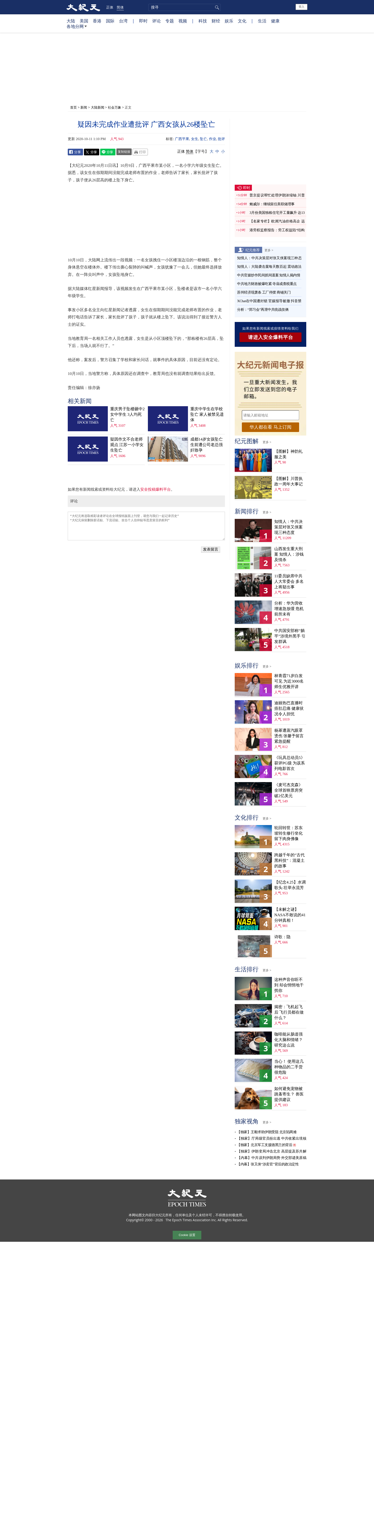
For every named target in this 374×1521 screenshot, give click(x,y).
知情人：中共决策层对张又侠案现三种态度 (288, 527)
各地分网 (77, 28)
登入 (301, 6)
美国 (84, 21)
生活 (262, 21)
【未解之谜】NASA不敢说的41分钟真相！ (290, 915)
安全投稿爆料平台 (155, 489)
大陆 (71, 21)
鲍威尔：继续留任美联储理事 (272, 204)
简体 (120, 7)
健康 (275, 21)
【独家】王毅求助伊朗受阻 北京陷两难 (266, 1132)
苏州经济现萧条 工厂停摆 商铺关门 (264, 292)
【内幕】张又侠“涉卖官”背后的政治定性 (268, 1164)
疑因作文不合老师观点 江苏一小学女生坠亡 (127, 445)
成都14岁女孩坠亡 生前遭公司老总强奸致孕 (206, 445)
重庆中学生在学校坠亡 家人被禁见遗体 (207, 414)
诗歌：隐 (282, 937)
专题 (169, 21)
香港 (97, 21)
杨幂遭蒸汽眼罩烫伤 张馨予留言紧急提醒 (289, 736)
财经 (216, 21)
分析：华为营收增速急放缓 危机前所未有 (289, 608)
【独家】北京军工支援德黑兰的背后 (264, 1145)
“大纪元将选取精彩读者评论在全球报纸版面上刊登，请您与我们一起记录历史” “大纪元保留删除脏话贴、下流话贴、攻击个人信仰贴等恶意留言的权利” (146, 526)
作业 (212, 139)
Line (107, 152)
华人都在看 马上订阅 (270, 427)
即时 (143, 21)
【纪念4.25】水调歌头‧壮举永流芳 (290, 885)
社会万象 (114, 107)
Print (140, 152)
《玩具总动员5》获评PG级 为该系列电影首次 (289, 763)
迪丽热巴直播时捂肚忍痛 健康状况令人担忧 (289, 708)
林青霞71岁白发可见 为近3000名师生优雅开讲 (289, 681)
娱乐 (229, 21)
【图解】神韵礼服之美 (288, 454)
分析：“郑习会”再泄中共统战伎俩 (262, 309)
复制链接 (124, 151)
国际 (110, 21)
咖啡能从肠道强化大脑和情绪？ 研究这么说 (288, 1039)
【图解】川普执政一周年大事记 (288, 481)
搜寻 (216, 7)
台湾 (123, 21)
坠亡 (203, 139)
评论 (156, 21)
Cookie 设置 (187, 1235)
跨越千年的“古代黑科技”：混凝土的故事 (289, 860)
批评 (221, 139)
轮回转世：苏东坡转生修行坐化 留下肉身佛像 (288, 833)
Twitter (91, 152)
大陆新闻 (97, 107)
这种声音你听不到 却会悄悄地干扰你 (289, 985)
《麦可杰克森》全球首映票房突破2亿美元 (288, 790)
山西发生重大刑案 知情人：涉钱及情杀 (289, 554)
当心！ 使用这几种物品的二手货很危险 (289, 1067)
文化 (242, 21)
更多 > (269, 250)
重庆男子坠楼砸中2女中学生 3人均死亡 (127, 414)
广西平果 (182, 139)
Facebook (75, 152)
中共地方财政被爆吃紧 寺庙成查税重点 (267, 284)
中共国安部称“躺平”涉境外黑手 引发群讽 (290, 636)
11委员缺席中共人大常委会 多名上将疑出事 (289, 581)
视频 (182, 21)
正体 (109, 7)
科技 (202, 21)
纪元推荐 (252, 249)
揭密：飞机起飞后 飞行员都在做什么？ (289, 1012)
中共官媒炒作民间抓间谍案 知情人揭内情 (268, 275)
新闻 (83, 107)
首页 (73, 107)
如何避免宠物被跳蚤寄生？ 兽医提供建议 (289, 1094)
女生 (194, 139)
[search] (184, 7)
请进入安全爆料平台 (270, 337)
